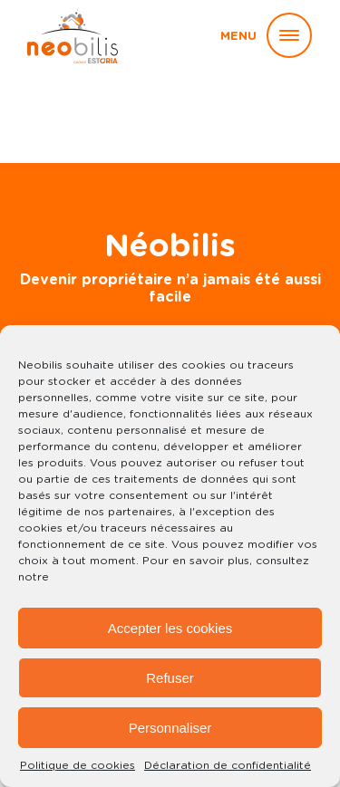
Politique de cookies (77, 765)
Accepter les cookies (170, 628)
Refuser (170, 678)
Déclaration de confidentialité (227, 765)
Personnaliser (170, 727)
